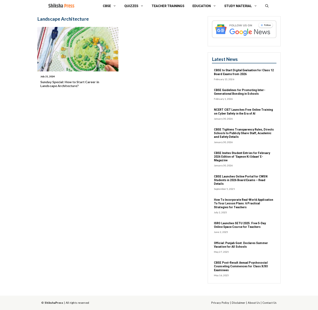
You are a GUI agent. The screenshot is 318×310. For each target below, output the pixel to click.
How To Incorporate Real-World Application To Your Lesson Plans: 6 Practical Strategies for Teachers (243, 203)
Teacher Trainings (168, 6)
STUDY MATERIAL (242, 6)
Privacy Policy (220, 302)
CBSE (111, 6)
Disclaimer (238, 302)
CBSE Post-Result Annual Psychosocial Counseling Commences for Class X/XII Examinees (241, 266)
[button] (267, 6)
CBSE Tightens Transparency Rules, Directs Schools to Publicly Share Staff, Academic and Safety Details (244, 133)
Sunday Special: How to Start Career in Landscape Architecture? (69, 84)
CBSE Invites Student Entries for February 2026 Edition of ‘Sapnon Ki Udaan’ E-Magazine (242, 156)
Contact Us (269, 302)
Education (206, 6)
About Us (254, 302)
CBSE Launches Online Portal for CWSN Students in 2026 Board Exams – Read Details (241, 180)
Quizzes (136, 6)
